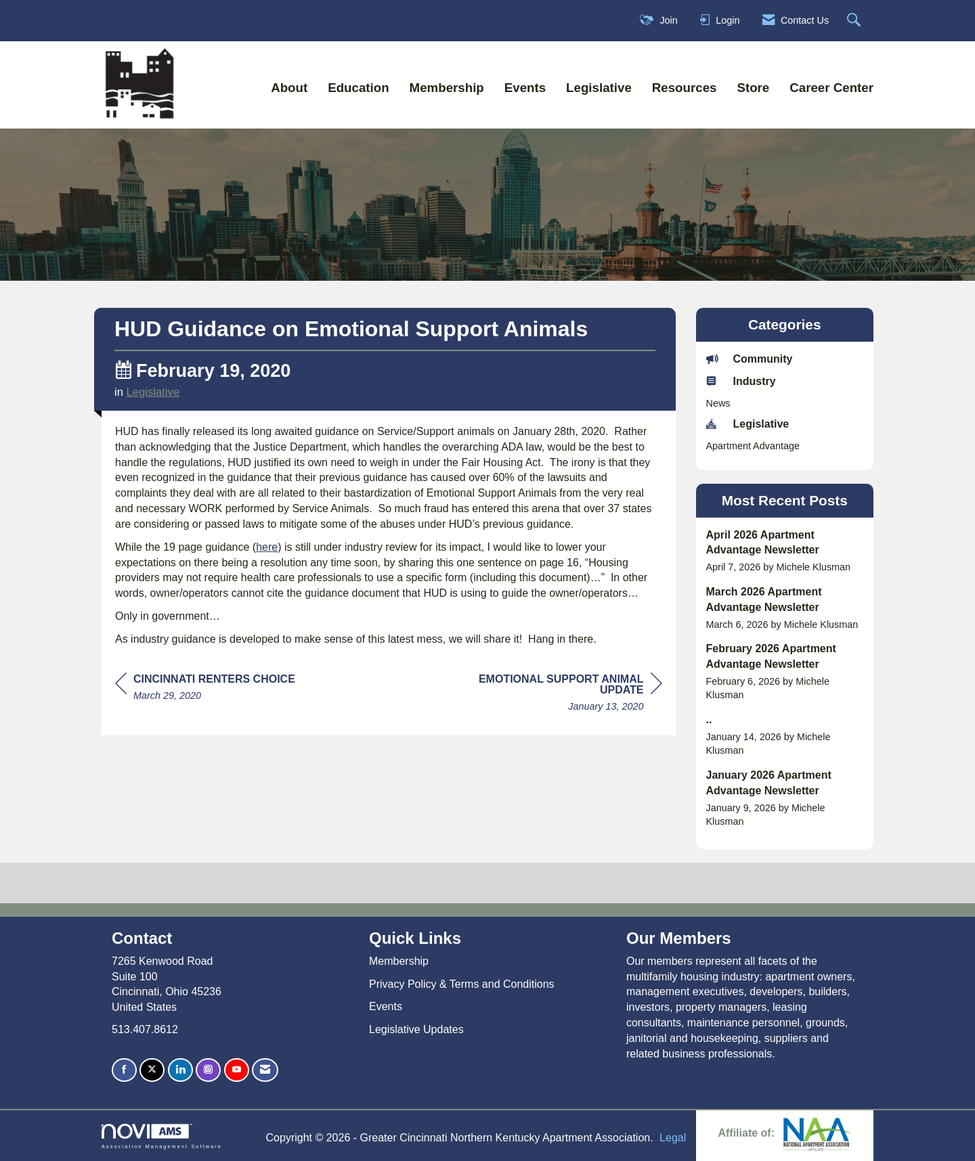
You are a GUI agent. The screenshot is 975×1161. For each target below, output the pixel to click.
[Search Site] (855, 20)
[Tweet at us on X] (152, 1070)
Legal (672, 1137)
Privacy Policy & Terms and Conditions (462, 984)
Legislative (599, 88)
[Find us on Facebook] (124, 1070)
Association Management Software (162, 1136)
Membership (447, 88)
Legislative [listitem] (747, 423)
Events (525, 88)
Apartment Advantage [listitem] (753, 445)
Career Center (831, 88)
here (267, 547)
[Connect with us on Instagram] (208, 1070)
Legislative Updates (416, 1029)
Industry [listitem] (741, 381)
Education (358, 88)
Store (753, 88)
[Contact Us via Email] (265, 1070)
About (289, 88)
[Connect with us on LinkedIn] (180, 1070)
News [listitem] (718, 403)
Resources (684, 88)
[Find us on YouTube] (236, 1070)
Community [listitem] (749, 358)
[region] (560, 694)
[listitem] (785, 551)
